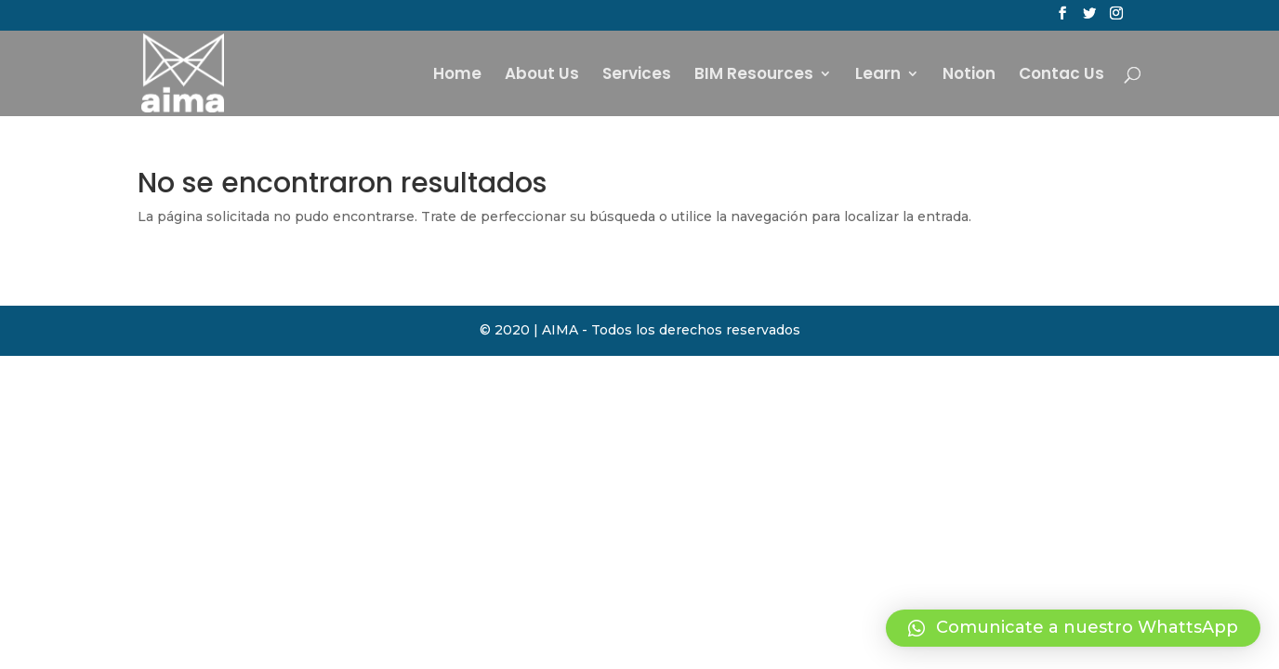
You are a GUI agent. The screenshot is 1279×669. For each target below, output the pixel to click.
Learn (878, 76)
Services (636, 76)
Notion (969, 76)
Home (457, 76)
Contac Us (1061, 76)
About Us (542, 76)
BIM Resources (753, 76)
